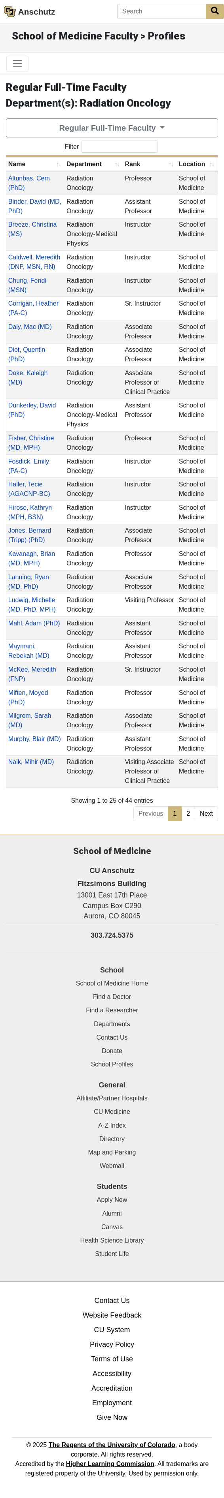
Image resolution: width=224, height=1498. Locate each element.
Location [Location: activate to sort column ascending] (192, 164)
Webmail (112, 1165)
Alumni (112, 1213)
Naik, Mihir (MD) (31, 761)
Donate (112, 1050)
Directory (112, 1139)
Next (206, 813)
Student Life (112, 1253)
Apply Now (112, 1199)
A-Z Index (111, 1125)
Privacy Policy (112, 1344)
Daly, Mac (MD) (30, 326)
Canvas (112, 1227)
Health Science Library (112, 1240)
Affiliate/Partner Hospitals (111, 1098)
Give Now (112, 1417)
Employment (112, 1403)
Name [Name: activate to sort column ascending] (17, 164)
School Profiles (112, 1064)
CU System (112, 1330)
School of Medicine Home (112, 983)
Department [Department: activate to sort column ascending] (84, 164)
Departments (112, 1024)
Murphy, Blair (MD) (34, 739)
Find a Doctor (112, 996)
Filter (111, 147)
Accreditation (112, 1388)
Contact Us (111, 1037)
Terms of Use (112, 1359)
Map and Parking (112, 1152)
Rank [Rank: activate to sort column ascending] (132, 164)
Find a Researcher (112, 1010)
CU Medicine (112, 1111)
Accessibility (112, 1374)
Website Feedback (112, 1315)
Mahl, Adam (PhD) (34, 623)
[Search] (161, 11)
